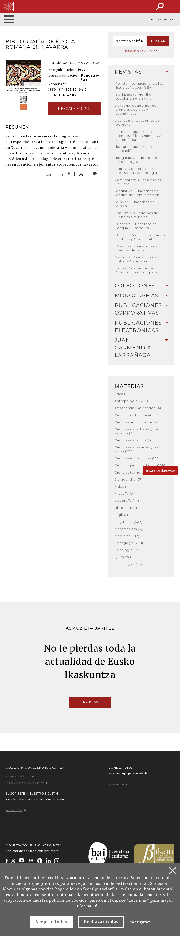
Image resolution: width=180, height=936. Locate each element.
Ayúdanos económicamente (27, 783)
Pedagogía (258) (129, 543)
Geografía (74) (127, 500)
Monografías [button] (141, 295)
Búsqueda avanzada (141, 51)
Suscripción (16, 810)
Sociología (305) (129, 564)
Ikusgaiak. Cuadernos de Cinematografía (136, 160)
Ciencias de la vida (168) (135, 440)
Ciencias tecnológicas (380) (139, 472)
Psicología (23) (127, 550)
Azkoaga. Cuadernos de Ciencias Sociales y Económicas (136, 109)
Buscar (158, 41)
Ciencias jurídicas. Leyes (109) (140, 465)
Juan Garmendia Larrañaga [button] (141, 347)
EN (171, 19)
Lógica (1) (123, 515)
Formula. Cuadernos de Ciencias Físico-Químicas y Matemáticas (138, 135)
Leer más (137, 900)
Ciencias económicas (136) (137, 458)
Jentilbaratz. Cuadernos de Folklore (138, 182)
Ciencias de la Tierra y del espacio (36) (137, 431)
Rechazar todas (101, 921)
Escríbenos (118, 784)
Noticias (90, 702)
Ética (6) (122, 394)
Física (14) (123, 486)
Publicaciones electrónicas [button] (141, 326)
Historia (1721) (126, 507)
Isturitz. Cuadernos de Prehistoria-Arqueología (136, 171)
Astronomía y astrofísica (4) (138, 408)
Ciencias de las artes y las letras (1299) (136, 449)
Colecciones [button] (141, 285)
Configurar (140, 922)
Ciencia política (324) (133, 415)
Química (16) (125, 557)
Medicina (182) (127, 536)
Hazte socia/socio (160, 470)
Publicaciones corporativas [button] (141, 309)
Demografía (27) (129, 479)
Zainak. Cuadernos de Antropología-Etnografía (136, 270)
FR (165, 19)
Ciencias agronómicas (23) (137, 422)
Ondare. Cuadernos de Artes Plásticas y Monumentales (140, 237)
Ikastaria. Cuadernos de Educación (135, 149)
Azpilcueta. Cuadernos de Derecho (137, 122)
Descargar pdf (75, 108)
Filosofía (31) (125, 493)
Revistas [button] (141, 72)
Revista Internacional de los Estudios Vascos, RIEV (139, 85)
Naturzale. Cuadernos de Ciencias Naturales (137, 215)
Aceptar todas (51, 921)
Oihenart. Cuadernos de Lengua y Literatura (136, 226)
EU (153, 19)
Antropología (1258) (131, 401)
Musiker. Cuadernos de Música (135, 204)
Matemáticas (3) (128, 529)
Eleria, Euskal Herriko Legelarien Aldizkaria (133, 96)
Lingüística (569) (128, 522)
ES (159, 19)
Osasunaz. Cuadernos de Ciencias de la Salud (136, 248)
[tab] (141, 72)
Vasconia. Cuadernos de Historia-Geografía (136, 259)
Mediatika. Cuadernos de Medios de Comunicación (137, 193)
